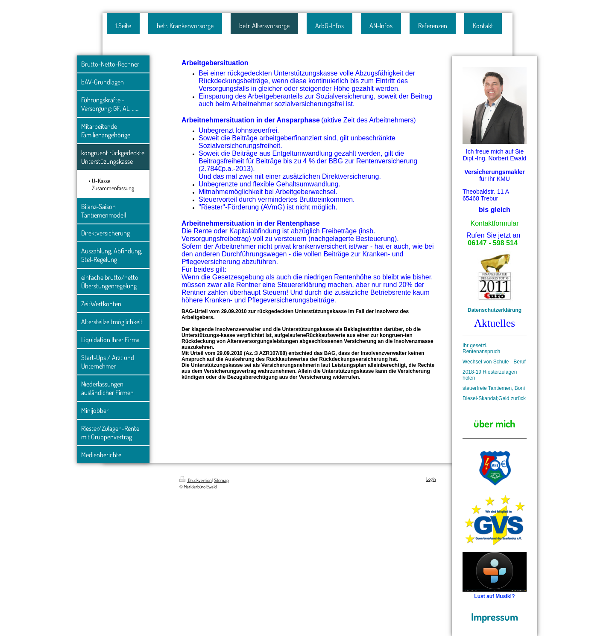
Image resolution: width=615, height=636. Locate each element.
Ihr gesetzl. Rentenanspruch (481, 348)
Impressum (494, 616)
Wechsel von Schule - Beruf (494, 362)
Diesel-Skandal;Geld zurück (494, 398)
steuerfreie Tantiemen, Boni (494, 388)
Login (431, 479)
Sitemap (221, 480)
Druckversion (195, 480)
